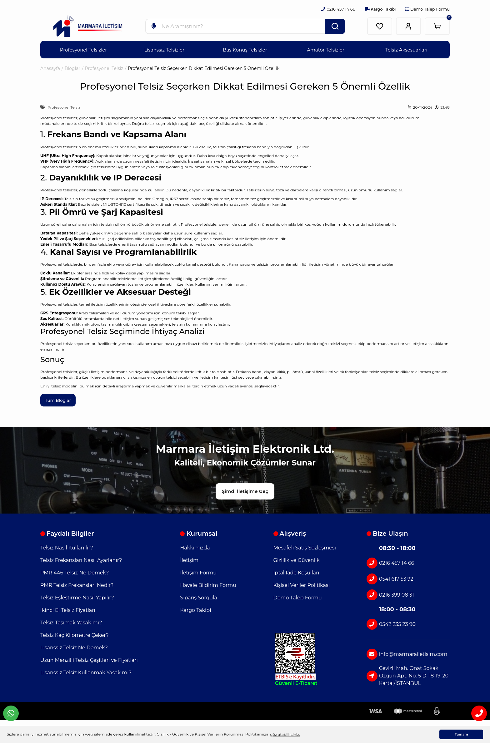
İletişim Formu (198, 571)
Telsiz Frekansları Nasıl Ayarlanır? (81, 559)
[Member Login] (408, 26)
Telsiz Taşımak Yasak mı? (71, 621)
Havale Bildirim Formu (208, 584)
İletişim (189, 559)
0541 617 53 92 (390, 577)
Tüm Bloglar (58, 400)
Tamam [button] (461, 734)
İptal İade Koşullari (296, 571)
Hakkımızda (195, 546)
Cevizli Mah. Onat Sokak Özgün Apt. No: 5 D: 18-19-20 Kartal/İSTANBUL (407, 674)
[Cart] (437, 26)
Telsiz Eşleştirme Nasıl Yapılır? (77, 596)
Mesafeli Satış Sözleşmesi (304, 546)
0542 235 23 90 (391, 622)
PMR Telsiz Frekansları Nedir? (76, 584)
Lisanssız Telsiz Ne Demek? (74, 646)
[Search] (245, 26)
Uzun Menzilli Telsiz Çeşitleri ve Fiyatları (89, 659)
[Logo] (87, 26)
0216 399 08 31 (390, 593)
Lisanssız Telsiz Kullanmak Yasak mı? (86, 671)
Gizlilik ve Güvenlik (296, 559)
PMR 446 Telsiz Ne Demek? (74, 571)
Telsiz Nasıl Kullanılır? (66, 546)
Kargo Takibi (380, 9)
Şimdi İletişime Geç (245, 490)
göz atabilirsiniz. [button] (285, 734)
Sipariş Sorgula (198, 596)
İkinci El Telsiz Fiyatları (67, 609)
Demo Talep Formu (427, 9)
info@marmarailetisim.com (407, 652)
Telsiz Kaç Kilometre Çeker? (74, 634)
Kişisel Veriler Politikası (301, 584)
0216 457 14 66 (390, 561)
